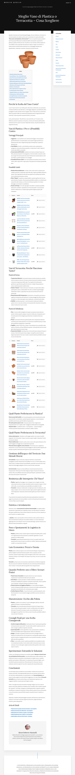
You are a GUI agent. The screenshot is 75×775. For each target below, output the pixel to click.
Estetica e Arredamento (15, 86)
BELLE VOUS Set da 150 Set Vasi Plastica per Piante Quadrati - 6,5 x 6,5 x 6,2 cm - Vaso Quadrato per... (23, 237)
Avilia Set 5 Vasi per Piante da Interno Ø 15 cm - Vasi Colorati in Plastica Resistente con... (23, 231)
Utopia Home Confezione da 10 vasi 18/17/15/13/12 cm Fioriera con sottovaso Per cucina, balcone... (23, 381)
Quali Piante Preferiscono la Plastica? (17, 79)
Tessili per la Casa (59, 82)
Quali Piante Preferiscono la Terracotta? (18, 81)
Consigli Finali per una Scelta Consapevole (19, 95)
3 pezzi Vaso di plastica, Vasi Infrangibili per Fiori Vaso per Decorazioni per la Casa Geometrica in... (23, 218)
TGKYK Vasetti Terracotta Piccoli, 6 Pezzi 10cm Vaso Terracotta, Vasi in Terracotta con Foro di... (23, 344)
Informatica (58, 54)
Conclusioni (12, 99)
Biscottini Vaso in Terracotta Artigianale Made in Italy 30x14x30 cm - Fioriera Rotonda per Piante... (23, 393)
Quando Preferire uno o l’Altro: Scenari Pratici (19, 92)
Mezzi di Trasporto (59, 57)
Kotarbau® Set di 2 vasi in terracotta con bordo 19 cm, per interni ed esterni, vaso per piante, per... (23, 363)
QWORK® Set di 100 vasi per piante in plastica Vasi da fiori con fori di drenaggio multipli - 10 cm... (23, 200)
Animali (57, 36)
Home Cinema (58, 52)
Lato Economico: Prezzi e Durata (17, 90)
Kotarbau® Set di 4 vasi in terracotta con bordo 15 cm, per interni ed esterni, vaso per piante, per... (23, 357)
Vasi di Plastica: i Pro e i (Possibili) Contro (18, 76)
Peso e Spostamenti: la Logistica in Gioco (18, 88)
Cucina (57, 46)
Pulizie (57, 60)
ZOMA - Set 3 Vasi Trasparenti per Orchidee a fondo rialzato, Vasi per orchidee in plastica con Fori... (23, 255)
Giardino (57, 49)
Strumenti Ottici (59, 79)
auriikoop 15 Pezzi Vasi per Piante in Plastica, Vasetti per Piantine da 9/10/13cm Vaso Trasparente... (23, 243)
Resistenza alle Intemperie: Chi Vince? (18, 85)
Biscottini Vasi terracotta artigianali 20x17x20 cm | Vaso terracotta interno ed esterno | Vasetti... (23, 369)
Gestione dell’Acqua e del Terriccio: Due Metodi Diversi (21, 83)
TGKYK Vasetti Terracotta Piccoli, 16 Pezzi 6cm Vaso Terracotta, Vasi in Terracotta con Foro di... (23, 338)
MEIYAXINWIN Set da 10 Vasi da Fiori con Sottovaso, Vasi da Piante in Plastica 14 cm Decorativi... (23, 212)
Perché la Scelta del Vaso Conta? (16, 74)
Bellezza (57, 41)
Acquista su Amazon (41, 212)
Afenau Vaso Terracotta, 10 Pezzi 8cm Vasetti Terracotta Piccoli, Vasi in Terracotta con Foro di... (23, 375)
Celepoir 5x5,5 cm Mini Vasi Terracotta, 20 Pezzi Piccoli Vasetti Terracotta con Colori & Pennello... (23, 387)
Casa (56, 44)
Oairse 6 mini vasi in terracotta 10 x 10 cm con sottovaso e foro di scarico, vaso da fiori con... (23, 350)
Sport (57, 72)
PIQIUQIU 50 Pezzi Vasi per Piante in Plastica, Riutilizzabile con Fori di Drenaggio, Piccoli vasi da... (23, 206)
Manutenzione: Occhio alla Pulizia (17, 94)
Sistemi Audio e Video (60, 65)
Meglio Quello (13, 2)
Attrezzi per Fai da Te (59, 38)
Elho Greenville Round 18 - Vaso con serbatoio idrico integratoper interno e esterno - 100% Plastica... (23, 249)
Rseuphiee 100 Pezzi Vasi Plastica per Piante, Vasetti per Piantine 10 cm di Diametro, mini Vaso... (23, 224)
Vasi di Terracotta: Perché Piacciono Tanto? (19, 77)
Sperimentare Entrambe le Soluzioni (18, 97)
